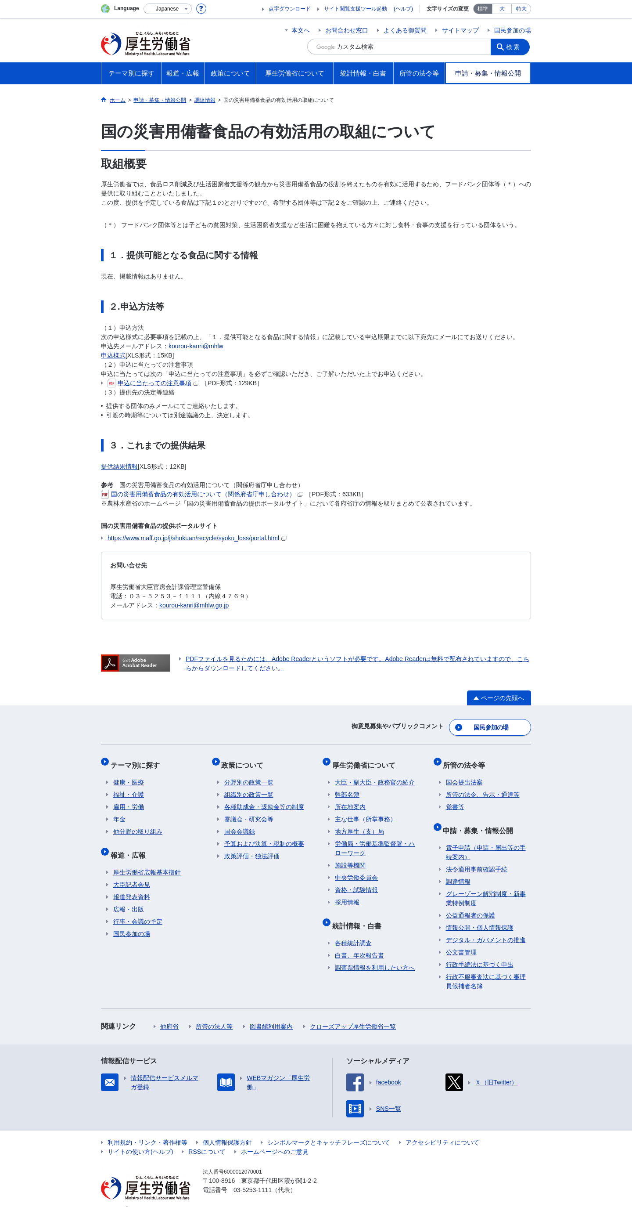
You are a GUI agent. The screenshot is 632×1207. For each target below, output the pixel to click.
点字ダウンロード (290, 9)
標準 (483, 9)
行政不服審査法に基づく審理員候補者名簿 (486, 968)
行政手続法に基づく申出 (480, 950)
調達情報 (458, 867)
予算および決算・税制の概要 (264, 835)
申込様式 (113, 355)
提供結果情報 (119, 466)
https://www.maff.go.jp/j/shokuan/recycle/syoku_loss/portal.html (197, 538)
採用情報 (347, 894)
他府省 (169, 1012)
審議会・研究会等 (248, 811)
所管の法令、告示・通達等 (483, 786)
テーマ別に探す (137, 759)
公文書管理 (461, 938)
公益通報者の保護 (470, 901)
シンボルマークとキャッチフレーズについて (328, 1128)
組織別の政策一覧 (248, 786)
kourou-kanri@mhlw (196, 346)
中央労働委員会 (356, 869)
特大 (521, 9)
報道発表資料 (131, 883)
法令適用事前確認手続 (476, 855)
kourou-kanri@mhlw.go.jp (194, 605)
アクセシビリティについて (442, 1128)
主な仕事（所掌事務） (365, 811)
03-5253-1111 (252, 1176)
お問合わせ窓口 (346, 30)
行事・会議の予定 (137, 907)
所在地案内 (350, 798)
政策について (245, 759)
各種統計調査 (353, 929)
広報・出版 (128, 895)
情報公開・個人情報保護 (480, 914)
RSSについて (207, 1138)
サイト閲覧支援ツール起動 (355, 9)
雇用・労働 (128, 798)
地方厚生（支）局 (359, 823)
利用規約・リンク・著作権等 (147, 1128)
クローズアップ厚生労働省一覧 (353, 1012)
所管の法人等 (214, 1012)
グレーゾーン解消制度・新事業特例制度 (486, 885)
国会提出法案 (464, 774)
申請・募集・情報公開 (481, 819)
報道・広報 (130, 844)
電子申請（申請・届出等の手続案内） (486, 839)
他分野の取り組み (137, 823)
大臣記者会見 (131, 871)
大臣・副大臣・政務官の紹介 (375, 774)
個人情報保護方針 (227, 1128)
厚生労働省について (366, 759)
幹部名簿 (347, 786)
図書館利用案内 (271, 1012)
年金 (119, 811)
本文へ (300, 30)
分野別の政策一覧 (248, 774)
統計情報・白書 (359, 914)
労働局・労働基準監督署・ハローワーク (375, 840)
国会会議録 (239, 823)
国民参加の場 (512, 30)
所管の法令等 (467, 759)
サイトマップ (460, 30)
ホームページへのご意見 (275, 1138)
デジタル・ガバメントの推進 (486, 926)
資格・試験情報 (356, 881)
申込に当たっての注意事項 (153, 383)
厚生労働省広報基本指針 (147, 858)
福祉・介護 (128, 786)
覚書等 (455, 798)
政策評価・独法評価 (252, 848)
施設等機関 (350, 857)
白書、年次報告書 (359, 941)
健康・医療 (128, 774)
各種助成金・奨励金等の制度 (264, 798)
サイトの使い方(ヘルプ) (140, 1138)
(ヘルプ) (403, 9)
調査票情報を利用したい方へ (375, 954)
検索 (515, 46)
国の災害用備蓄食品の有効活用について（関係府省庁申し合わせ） (202, 494)
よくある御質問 (405, 30)
